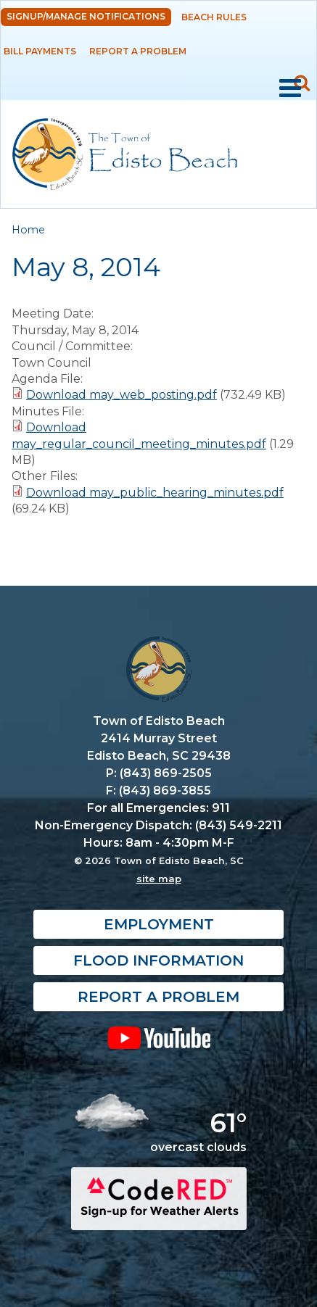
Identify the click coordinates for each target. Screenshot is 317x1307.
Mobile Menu (290, 88)
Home (28, 229)
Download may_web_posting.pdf (121, 395)
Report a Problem (137, 51)
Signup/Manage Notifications (86, 16)
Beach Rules (214, 17)
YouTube (158, 1037)
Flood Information (158, 960)
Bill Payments (40, 51)
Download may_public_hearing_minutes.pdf (155, 492)
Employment (159, 924)
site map (158, 878)
